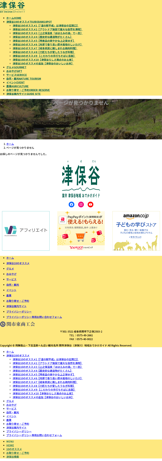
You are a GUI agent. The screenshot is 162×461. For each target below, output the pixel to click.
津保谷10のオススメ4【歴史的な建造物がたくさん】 (43, 37)
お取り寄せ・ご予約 (17, 301)
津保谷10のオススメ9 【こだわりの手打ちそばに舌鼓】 (44, 56)
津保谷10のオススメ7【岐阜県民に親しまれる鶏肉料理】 (45, 48)
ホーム (10, 258)
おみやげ (11, 274)
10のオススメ (14, 449)
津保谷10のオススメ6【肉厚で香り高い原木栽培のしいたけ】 (48, 44)
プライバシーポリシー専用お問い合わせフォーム (34, 317)
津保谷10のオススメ (17, 263)
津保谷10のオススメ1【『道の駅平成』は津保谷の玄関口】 (46, 25)
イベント (11, 290)
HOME (10, 445)
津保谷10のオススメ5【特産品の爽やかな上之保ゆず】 (44, 41)
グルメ (10, 268)
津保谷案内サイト (16, 306)
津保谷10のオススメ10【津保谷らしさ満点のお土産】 (43, 59)
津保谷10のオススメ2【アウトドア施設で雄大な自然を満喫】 (48, 29)
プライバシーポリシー (19, 311)
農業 (8, 295)
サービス (11, 279)
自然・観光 (12, 285)
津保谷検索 (12, 456)
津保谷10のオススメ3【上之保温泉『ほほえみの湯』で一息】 (48, 33)
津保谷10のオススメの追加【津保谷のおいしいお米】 (43, 63)
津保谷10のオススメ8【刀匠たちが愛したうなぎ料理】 (44, 52)
